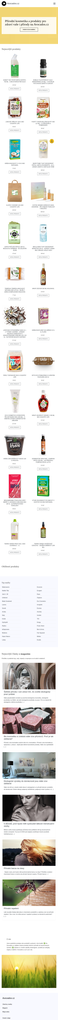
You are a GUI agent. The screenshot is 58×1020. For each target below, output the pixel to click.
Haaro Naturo (25, 619)
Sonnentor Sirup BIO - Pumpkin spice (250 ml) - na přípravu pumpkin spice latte (43, 460)
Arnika (42, 601)
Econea (23, 601)
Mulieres (42, 615)
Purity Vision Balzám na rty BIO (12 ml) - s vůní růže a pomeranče (43, 123)
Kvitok (4, 608)
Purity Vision (44, 611)
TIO (22, 608)
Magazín (5, 990)
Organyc (23, 594)
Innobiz (42, 604)
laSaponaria (5, 615)
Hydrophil (43, 608)
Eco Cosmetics (6, 597)
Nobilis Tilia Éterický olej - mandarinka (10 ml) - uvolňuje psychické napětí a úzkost (43, 81)
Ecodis (42, 622)
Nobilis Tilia (43, 587)
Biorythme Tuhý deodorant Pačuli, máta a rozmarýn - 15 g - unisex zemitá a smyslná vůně (43, 165)
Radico (23, 611)
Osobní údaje (6, 1000)
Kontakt (4, 1008)
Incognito (43, 597)
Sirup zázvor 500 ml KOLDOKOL (43, 288)
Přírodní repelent (11, 891)
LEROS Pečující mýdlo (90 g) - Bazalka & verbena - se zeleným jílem (14, 248)
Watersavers (5, 587)
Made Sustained (45, 594)
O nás (4, 1004)
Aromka (4, 604)
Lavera (23, 597)
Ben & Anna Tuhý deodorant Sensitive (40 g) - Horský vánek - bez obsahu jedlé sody (43, 248)
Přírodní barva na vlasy (14, 851)
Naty (22, 604)
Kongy (4, 611)
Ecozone (23, 587)
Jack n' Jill (24, 590)
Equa (41, 590)
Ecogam (4, 590)
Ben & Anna (24, 615)
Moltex (42, 619)
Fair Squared (6, 619)
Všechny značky (7, 986)
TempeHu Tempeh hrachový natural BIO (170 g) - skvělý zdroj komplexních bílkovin (14, 290)
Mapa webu (5, 994)
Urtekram (5, 594)
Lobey (4, 622)
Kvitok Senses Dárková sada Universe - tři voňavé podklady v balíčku (43, 206)
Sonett (4, 601)
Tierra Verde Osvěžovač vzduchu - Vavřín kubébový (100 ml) (43, 545)
